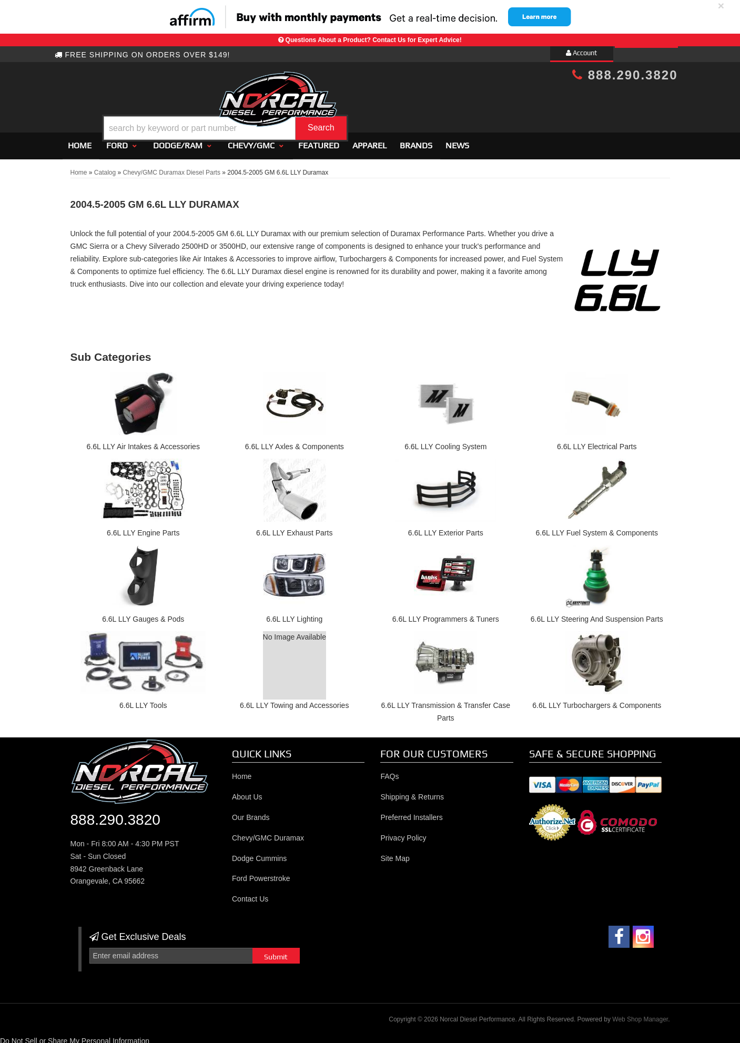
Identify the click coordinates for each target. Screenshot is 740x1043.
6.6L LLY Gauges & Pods (143, 614)
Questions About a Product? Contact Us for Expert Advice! (374, 40)
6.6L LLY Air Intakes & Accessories (143, 442)
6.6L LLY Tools (143, 700)
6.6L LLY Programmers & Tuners (445, 614)
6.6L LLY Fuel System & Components (597, 528)
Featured (318, 141)
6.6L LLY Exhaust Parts (294, 528)
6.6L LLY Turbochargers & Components (596, 700)
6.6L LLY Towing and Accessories (294, 700)
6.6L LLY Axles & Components (294, 442)
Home (80, 141)
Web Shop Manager (640, 1014)
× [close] (721, 5)
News (457, 141)
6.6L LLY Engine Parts (143, 528)
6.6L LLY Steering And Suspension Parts (597, 614)
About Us (247, 792)
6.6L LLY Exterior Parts (445, 528)
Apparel (369, 141)
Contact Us (250, 894)
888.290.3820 (624, 75)
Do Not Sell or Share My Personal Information (74, 1036)
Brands (416, 141)
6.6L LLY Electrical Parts (596, 442)
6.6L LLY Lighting (294, 614)
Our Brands (251, 812)
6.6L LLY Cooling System (445, 442)
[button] (378, 102)
